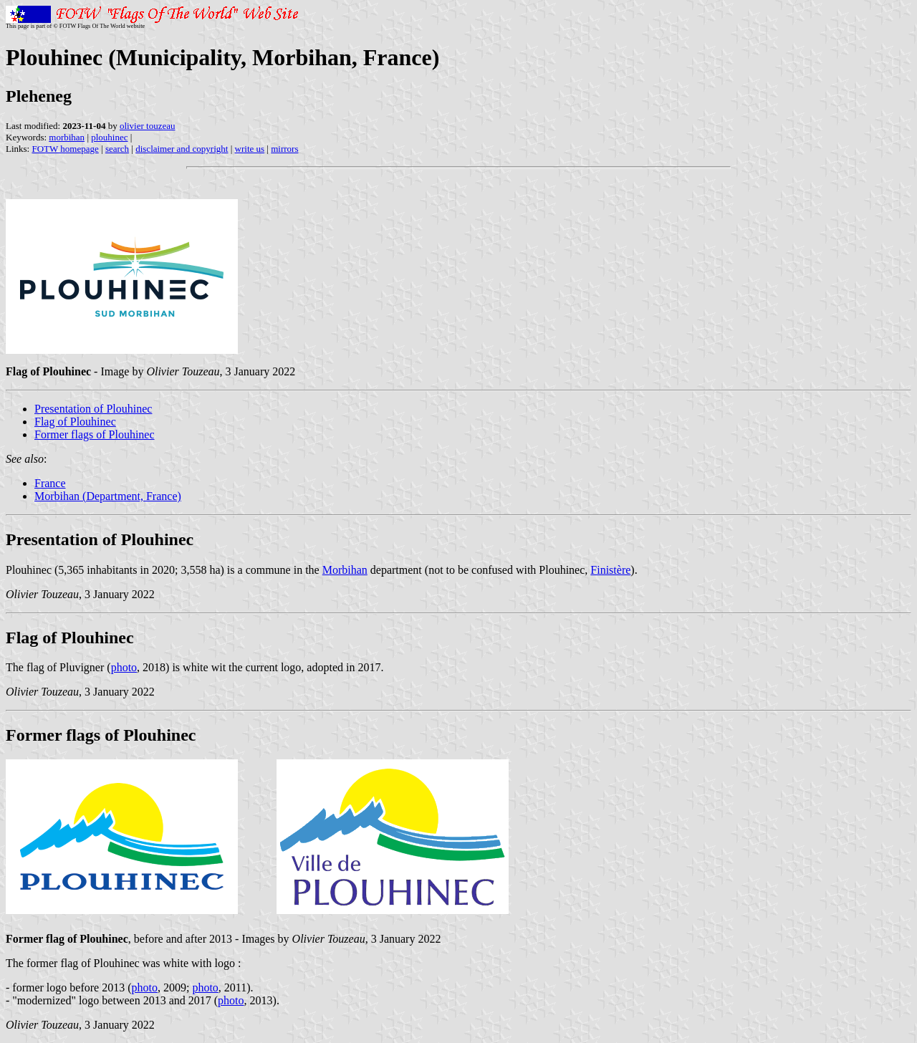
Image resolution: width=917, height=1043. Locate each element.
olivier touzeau (148, 125)
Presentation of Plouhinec (93, 409)
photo (124, 667)
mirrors (284, 148)
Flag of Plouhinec (75, 421)
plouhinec (109, 137)
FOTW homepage (65, 148)
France (50, 483)
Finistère (610, 570)
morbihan (67, 137)
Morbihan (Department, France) (107, 496)
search (117, 148)
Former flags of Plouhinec (94, 434)
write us (250, 148)
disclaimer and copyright (181, 148)
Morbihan (345, 570)
